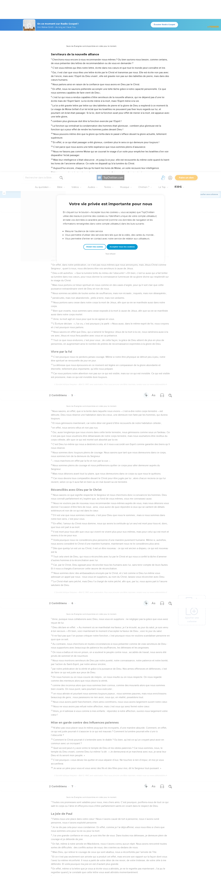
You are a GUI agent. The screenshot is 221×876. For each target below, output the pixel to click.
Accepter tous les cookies (122, 75)
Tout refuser (110, 82)
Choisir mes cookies (94, 75)
